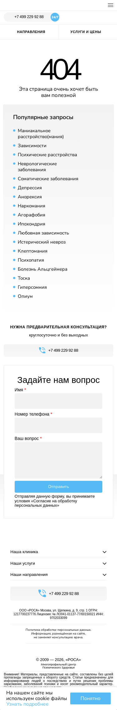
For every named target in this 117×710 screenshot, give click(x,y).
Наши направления (29, 574)
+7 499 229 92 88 (36, 17)
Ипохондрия (31, 224)
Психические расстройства (47, 155)
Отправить (58, 487)
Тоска (24, 278)
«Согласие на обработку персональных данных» (46, 503)
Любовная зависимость (43, 233)
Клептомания (32, 251)
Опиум (25, 296)
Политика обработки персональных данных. (58, 630)
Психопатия (31, 260)
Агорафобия (31, 215)
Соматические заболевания (48, 179)
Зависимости (32, 145)
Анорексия (30, 197)
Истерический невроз (42, 242)
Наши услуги (22, 563)
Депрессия (30, 188)
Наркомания (31, 206)
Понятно (90, 698)
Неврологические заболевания (37, 167)
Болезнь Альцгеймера (42, 269)
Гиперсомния (32, 287)
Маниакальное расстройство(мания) (41, 134)
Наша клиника (24, 552)
